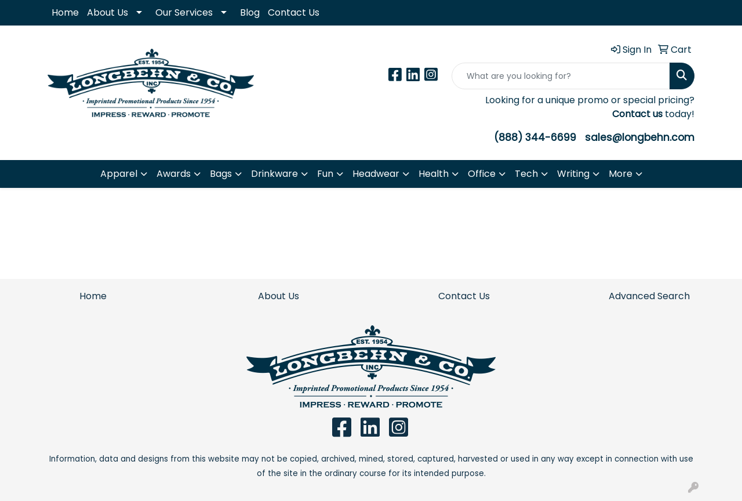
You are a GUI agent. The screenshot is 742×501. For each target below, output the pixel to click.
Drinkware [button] (274, 173)
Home (65, 12)
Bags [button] (221, 173)
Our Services (184, 12)
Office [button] (482, 173)
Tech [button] (526, 173)
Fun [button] (325, 173)
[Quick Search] (561, 76)
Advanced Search (649, 296)
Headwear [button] (375, 173)
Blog (250, 12)
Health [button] (434, 173)
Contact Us (293, 12)
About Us (107, 12)
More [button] (620, 173)
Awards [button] (174, 173)
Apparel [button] (118, 173)
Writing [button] (573, 173)
